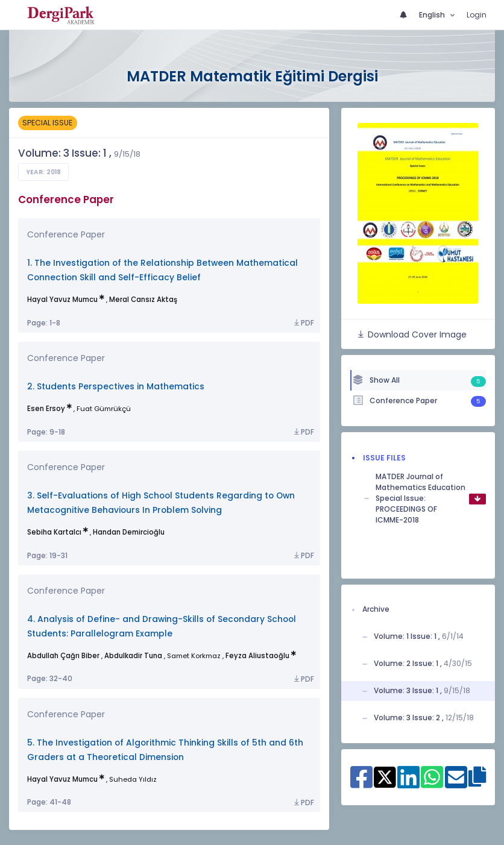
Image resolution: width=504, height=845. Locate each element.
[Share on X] (385, 776)
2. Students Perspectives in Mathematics (115, 386)
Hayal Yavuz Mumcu (62, 299)
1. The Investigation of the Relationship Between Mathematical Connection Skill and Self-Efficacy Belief (162, 270)
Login (477, 15)
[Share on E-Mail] (456, 783)
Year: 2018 (43, 172)
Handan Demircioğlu (129, 532)
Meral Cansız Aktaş (143, 299)
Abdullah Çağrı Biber (63, 656)
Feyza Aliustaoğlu (257, 656)
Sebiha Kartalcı (54, 532)
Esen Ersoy (46, 408)
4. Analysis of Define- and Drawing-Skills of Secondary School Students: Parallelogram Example (161, 626)
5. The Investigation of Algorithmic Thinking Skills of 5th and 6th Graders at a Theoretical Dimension (165, 750)
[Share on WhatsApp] (432, 783)
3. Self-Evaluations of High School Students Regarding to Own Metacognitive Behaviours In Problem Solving (161, 503)
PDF (303, 323)
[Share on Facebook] (361, 783)
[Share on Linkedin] (408, 783)
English (433, 15)
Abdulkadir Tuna (133, 656)
